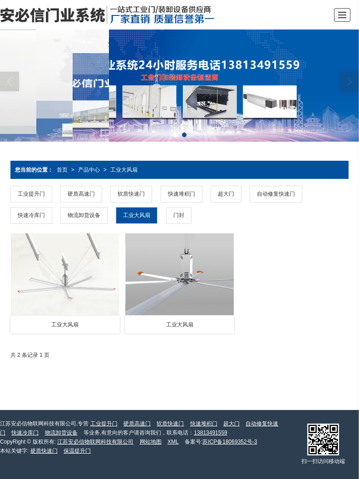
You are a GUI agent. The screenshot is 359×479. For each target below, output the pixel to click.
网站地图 (151, 442)
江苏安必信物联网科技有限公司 (95, 442)
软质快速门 (131, 194)
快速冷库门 (31, 215)
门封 (178, 215)
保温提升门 (77, 451)
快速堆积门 (181, 194)
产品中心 (89, 170)
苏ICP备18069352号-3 (229, 442)
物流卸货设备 (84, 215)
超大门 (226, 194)
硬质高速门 (81, 194)
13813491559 (210, 433)
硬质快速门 (44, 451)
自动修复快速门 (276, 194)
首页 (62, 170)
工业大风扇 (124, 170)
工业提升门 (31, 194)
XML (173, 442)
